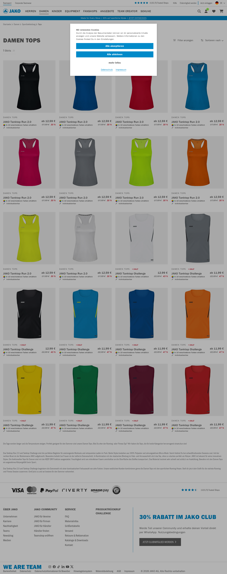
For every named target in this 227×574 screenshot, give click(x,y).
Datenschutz (107, 69)
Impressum (121, 69)
